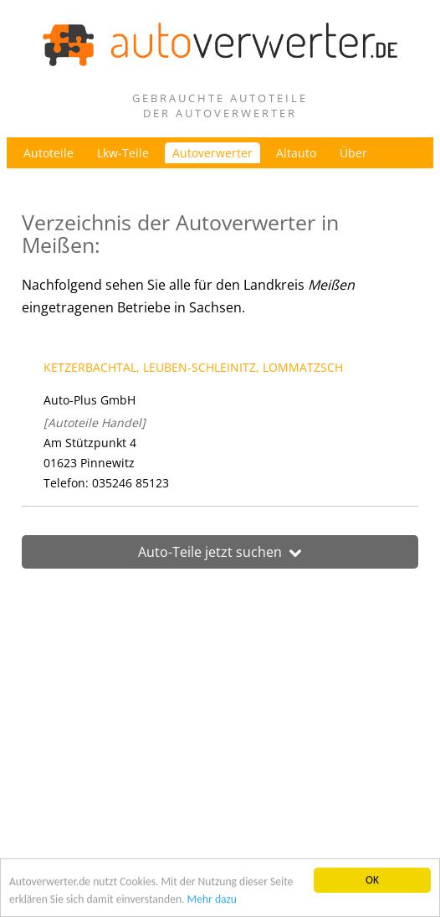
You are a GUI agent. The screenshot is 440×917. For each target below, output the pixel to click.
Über (353, 153)
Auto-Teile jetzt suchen (220, 552)
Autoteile (48, 153)
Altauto (296, 153)
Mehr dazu (212, 900)
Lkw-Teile (123, 153)
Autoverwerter (212, 153)
